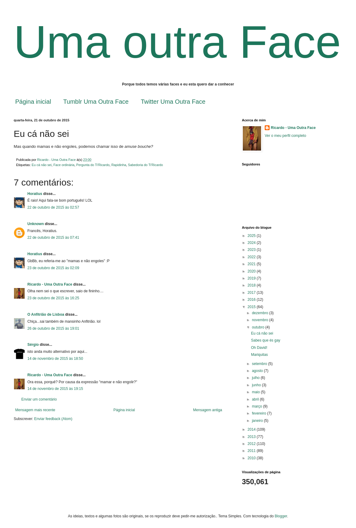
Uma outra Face (177, 42)
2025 (252, 236)
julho (256, 378)
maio (256, 392)
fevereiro (259, 413)
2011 (252, 451)
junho (257, 385)
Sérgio (33, 344)
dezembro (260, 313)
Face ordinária (63, 165)
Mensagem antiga (207, 410)
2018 (252, 285)
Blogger (281, 516)
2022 (252, 257)
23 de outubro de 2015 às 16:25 (53, 298)
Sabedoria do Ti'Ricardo (145, 165)
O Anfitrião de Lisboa (46, 314)
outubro (258, 327)
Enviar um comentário (39, 399)
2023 (252, 250)
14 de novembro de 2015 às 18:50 (55, 358)
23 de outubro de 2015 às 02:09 (53, 268)
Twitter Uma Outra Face (173, 101)
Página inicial (33, 101)
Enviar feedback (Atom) (53, 419)
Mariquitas (259, 355)
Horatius (34, 194)
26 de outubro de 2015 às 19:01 (53, 328)
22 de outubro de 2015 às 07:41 (53, 237)
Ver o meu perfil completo (285, 136)
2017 (252, 292)
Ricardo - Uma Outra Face (49, 284)
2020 (252, 271)
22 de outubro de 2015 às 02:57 (53, 207)
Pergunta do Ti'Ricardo (93, 165)
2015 (252, 307)
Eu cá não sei (41, 165)
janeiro (258, 421)
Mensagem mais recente (35, 410)
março (257, 406)
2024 (252, 243)
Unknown (35, 224)
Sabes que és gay (265, 340)
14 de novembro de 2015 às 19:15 (55, 389)
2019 (252, 278)
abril (256, 399)
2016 (252, 299)
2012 (252, 444)
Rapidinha (118, 165)
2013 (252, 437)
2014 (252, 429)
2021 (252, 264)
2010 (252, 458)
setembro (260, 364)
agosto (258, 371)
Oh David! (259, 348)
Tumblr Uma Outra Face (96, 101)
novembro (260, 320)
